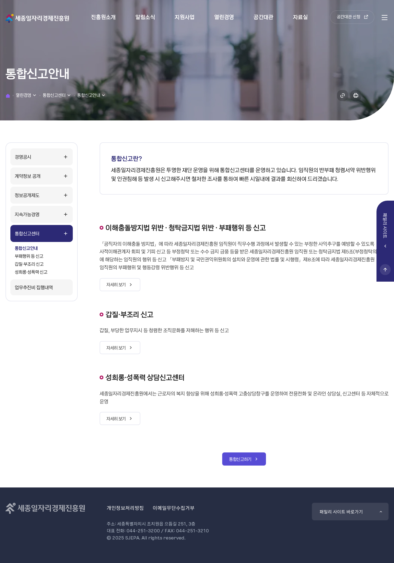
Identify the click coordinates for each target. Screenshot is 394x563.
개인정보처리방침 (125, 508)
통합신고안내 (26, 248)
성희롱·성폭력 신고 (31, 271)
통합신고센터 (27, 233)
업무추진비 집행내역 (34, 287)
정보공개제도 (27, 195)
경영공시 (23, 156)
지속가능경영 (27, 214)
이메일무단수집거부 (174, 508)
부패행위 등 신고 (29, 256)
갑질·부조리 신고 (29, 264)
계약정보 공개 (27, 175)
